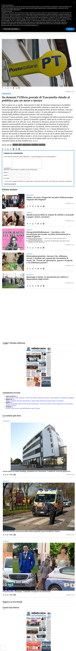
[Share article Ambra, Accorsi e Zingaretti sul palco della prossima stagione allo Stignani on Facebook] (28, 206)
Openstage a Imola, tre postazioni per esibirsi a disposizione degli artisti (47, 278)
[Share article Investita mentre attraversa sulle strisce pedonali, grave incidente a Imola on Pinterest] (9, 535)
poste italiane (26, 144)
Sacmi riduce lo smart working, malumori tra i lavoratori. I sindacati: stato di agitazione (36, 471)
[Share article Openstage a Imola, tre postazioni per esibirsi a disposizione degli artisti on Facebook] (28, 286)
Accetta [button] (70, 29)
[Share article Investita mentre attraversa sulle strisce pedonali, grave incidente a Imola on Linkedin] (8, 535)
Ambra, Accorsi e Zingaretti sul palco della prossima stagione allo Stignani (49, 198)
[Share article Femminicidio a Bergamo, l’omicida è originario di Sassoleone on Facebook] (4, 595)
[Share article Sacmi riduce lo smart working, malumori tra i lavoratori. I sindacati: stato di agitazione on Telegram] (15, 474)
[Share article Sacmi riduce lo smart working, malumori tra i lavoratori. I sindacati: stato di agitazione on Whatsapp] (11, 474)
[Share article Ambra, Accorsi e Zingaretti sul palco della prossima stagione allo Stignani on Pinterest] (36, 206)
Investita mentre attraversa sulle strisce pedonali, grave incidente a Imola (31, 531)
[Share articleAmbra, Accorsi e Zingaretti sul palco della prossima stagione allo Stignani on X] (30, 206)
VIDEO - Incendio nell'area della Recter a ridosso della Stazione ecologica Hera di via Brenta (35, 401)
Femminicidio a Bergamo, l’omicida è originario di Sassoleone (27, 591)
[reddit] (16, 88)
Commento (7, 168)
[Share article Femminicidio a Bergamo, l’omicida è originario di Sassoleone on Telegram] (15, 595)
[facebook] (2, 88)
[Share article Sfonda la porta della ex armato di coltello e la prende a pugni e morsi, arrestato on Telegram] (44, 223)
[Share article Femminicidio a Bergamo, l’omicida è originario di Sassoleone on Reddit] (13, 595)
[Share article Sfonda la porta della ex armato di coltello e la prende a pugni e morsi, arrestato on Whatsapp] (38, 223)
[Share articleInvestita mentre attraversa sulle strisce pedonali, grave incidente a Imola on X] (6, 535)
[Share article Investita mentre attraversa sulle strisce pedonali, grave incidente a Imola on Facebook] (4, 535)
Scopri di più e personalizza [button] (11, 29)
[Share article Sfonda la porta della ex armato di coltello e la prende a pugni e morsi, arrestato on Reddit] (41, 223)
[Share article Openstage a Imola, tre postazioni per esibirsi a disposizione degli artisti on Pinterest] (36, 286)
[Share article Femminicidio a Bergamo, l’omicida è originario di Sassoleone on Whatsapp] (11, 595)
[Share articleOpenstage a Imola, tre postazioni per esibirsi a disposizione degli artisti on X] (30, 286)
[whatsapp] (13, 88)
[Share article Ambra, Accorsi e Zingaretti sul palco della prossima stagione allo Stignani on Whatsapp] (38, 206)
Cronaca (15, 144)
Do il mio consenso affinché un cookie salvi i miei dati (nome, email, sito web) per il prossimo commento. (39, 181)
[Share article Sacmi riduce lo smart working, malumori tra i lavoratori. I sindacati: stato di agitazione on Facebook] (4, 474)
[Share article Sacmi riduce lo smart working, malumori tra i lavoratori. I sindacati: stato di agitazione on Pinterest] (9, 474)
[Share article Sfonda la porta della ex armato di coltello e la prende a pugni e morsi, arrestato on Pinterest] (36, 223)
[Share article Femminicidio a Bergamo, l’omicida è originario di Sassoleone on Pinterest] (9, 595)
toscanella (42, 144)
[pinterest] (11, 88)
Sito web (6, 178)
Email (6, 175)
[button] (74, 2)
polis (20, 144)
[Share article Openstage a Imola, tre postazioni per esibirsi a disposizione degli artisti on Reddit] (41, 286)
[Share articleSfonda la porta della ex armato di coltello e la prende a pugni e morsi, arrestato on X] (30, 223)
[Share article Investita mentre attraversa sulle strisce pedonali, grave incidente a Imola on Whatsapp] (11, 535)
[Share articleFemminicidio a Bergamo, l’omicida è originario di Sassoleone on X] (6, 595)
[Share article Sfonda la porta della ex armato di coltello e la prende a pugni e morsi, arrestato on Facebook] (28, 223)
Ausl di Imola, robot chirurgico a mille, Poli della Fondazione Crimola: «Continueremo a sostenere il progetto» (40, 398)
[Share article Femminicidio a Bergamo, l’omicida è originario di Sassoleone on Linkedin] (8, 595)
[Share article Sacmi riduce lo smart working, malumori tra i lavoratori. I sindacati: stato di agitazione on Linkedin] (8, 474)
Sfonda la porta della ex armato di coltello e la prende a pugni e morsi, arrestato (50, 216)
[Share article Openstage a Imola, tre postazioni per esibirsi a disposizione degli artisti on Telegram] (44, 286)
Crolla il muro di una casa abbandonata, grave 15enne (23, 408)
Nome (6, 172)
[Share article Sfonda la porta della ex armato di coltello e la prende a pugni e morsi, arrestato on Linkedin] (33, 223)
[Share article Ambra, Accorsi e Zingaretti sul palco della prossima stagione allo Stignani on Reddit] (41, 206)
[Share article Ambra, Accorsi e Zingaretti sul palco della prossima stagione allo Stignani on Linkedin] (33, 206)
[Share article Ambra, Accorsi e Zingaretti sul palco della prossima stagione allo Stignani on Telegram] (44, 206)
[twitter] (5, 88)
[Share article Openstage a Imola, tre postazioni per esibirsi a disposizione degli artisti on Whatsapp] (38, 286)
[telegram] (19, 88)
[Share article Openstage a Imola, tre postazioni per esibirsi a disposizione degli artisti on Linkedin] (33, 286)
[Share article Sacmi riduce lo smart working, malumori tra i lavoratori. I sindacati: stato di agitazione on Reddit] (13, 474)
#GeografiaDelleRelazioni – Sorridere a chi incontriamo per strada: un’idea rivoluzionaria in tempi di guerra (48, 234)
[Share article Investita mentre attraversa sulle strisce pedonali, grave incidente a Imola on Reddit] (13, 535)
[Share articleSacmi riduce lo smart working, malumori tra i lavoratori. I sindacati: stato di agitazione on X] (6, 474)
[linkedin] (8, 88)
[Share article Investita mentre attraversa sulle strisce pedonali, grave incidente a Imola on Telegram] (15, 535)
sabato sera (35, 144)
